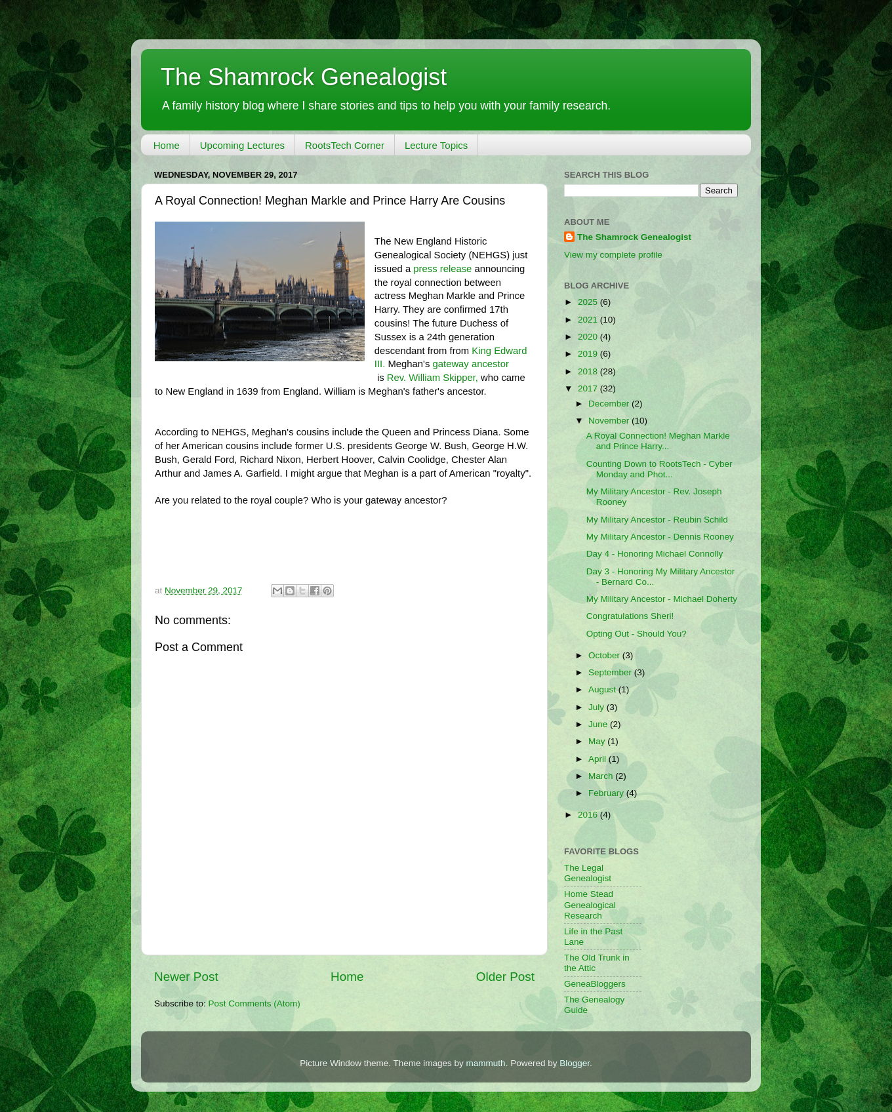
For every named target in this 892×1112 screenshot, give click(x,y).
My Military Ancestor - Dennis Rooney (660, 537)
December (610, 403)
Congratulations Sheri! (630, 616)
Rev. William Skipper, (432, 377)
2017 (589, 388)
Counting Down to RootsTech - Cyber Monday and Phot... (659, 469)
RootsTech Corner (344, 145)
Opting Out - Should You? (636, 634)
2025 (589, 302)
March (601, 776)
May (597, 741)
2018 (589, 371)
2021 (589, 320)
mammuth (486, 1063)
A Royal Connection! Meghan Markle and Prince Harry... (658, 441)
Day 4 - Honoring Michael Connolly (654, 554)
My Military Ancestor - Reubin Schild (657, 520)
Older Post (505, 976)
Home (166, 145)
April (598, 759)
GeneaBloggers (595, 984)
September (611, 672)
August (603, 689)
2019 (589, 354)
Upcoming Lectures (242, 145)
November (610, 421)
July (597, 707)
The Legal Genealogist (587, 873)
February (607, 793)
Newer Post (186, 976)
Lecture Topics (436, 145)
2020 (589, 337)
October (605, 655)
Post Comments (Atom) (254, 1003)
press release (443, 269)
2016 (589, 815)
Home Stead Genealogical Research (590, 904)
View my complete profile (613, 255)
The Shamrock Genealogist (304, 77)
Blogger (574, 1063)
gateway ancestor (471, 364)
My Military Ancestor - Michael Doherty (661, 599)
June (599, 724)
